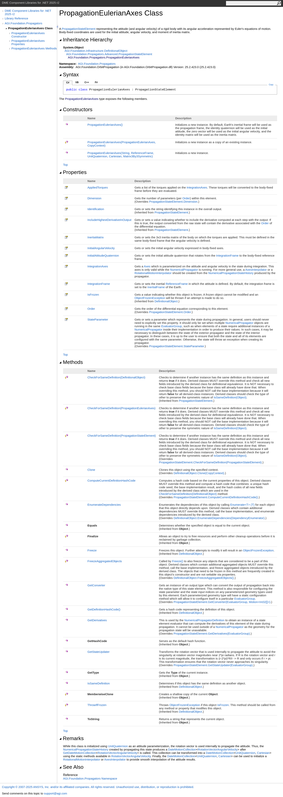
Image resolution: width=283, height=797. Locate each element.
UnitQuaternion (118, 746)
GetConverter (96, 585)
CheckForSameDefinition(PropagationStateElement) (121, 435)
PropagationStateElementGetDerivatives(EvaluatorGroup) (212, 633)
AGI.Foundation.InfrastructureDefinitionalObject (96, 50)
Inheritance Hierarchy (85, 40)
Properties (73, 172)
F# (96, 82)
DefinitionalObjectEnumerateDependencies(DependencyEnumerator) (219, 518)
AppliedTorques (97, 187)
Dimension (94, 198)
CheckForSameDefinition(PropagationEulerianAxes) (121, 408)
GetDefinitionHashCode (103, 609)
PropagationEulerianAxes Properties (28, 42)
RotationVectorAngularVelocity (218, 749)
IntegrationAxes (197, 187)
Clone (91, 469)
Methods (71, 362)
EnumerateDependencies (104, 504)
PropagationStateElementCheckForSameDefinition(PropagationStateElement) (210, 462)
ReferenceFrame (177, 283)
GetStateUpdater (98, 651)
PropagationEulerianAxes (105, 124)
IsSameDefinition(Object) (230, 397)
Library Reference (16, 18)
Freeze (92, 550)
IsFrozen (93, 294)
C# (67, 82)
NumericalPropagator (184, 269)
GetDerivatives (97, 620)
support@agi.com (55, 793)
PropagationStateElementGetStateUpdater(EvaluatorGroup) (213, 665)
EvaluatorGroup (171, 326)
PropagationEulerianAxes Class (30, 28)
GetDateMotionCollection (79, 752)
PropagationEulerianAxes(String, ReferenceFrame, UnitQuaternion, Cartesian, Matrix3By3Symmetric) (120, 154)
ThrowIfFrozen (97, 705)
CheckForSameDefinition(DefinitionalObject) (116, 377)
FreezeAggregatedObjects (104, 561)
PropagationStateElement (78, 28)
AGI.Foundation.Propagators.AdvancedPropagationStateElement (109, 54)
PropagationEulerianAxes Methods (34, 48)
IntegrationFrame (227, 255)
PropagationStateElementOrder (170, 312)
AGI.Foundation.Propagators (23, 23)
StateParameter (97, 319)
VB (77, 82)
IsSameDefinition (98, 683)
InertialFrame (156, 287)
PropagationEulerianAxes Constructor (28, 34)
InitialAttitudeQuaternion (103, 255)
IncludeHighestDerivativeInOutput (109, 219)
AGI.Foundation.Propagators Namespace (90, 778)
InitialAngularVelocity (101, 248)
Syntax (69, 74)
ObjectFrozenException (149, 298)
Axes (147, 266)
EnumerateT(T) (242, 504)
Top (65, 164)
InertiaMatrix (95, 237)
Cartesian (263, 752)
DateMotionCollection (182, 749)
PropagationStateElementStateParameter (176, 346)
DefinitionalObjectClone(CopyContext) (199, 473)
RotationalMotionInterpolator (152, 273)
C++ (87, 82)
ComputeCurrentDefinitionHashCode (111, 480)
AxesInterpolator (256, 269)
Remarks (71, 738)
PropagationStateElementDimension (173, 201)
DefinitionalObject (166, 301)
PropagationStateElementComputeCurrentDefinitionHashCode (216, 497)
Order (186, 198)
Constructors (75, 109)
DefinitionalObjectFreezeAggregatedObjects (204, 577)
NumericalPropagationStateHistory (231, 273)
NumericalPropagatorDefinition (204, 620)
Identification (95, 209)
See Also (71, 767)
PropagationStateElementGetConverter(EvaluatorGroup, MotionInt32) (222, 602)
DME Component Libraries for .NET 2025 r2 (28, 12)
